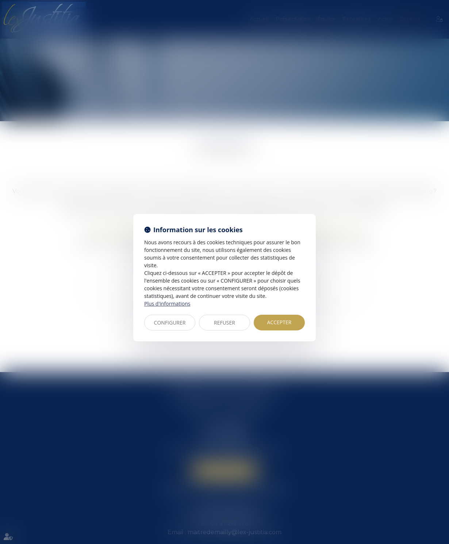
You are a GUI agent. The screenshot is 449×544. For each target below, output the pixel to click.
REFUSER (224, 322)
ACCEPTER (279, 322)
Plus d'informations (167, 303)
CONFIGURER (170, 322)
